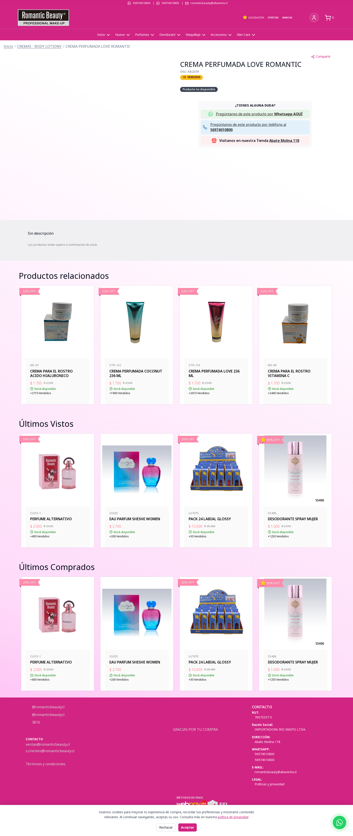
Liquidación (253, 17)
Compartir (320, 56)
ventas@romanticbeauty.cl (48, 744)
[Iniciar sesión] (314, 17)
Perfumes (145, 35)
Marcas (287, 17)
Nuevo (123, 35)
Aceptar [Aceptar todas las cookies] (187, 827)
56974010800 (141, 3)
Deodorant (170, 35)
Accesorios (222, 35)
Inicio (104, 35)
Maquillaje (196, 35)
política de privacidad (233, 817)
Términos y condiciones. (46, 763)
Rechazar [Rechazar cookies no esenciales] (166, 827)
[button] (255, 114)
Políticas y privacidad (269, 784)
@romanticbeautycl (48, 706)
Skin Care (246, 35)
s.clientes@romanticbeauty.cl (50, 750)
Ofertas (273, 17)
